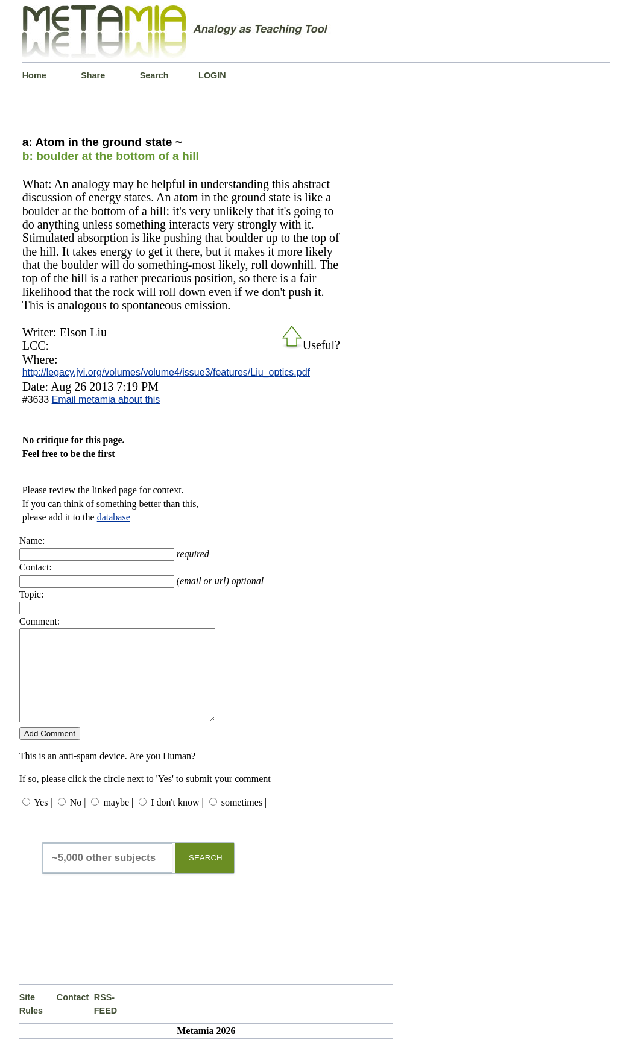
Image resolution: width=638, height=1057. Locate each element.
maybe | (118, 820)
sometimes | (244, 820)
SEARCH (206, 875)
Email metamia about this (106, 399)
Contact (73, 1015)
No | (78, 820)
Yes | (43, 820)
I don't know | (177, 820)
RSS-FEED (105, 1022)
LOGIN (212, 75)
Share (93, 75)
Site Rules (31, 1022)
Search (154, 75)
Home (34, 75)
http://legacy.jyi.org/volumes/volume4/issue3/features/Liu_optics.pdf (166, 372)
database (113, 517)
